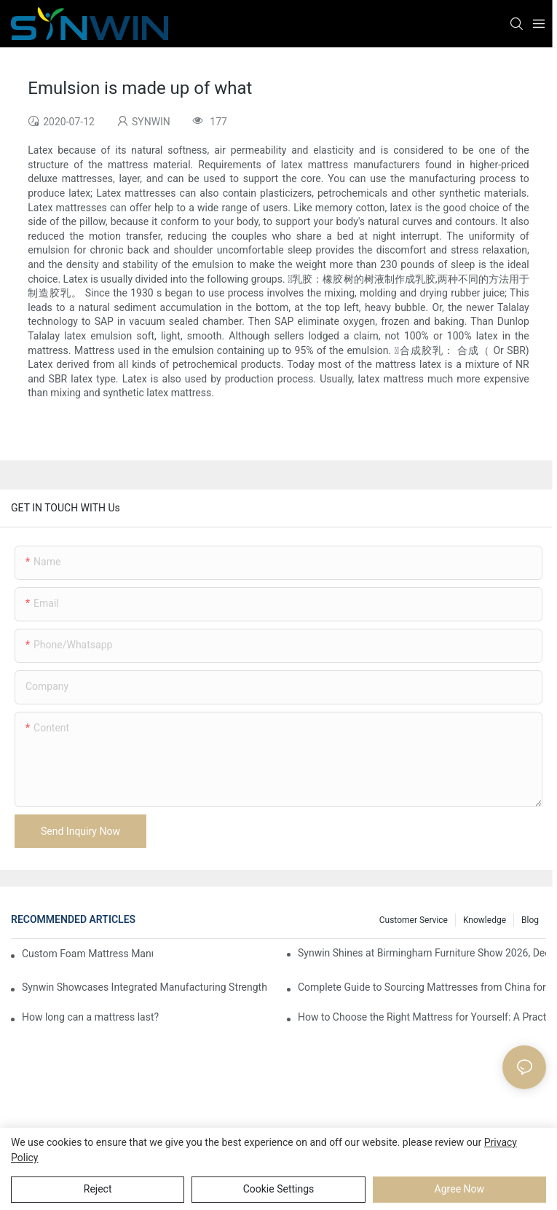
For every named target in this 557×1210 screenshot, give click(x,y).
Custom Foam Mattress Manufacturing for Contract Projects (87, 953)
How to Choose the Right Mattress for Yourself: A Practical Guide (422, 1017)
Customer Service (413, 920)
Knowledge (484, 920)
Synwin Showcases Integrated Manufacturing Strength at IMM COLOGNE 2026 (146, 987)
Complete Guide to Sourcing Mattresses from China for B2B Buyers (422, 987)
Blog (530, 920)
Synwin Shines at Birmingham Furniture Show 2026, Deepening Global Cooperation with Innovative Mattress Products (422, 953)
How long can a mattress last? (90, 1017)
